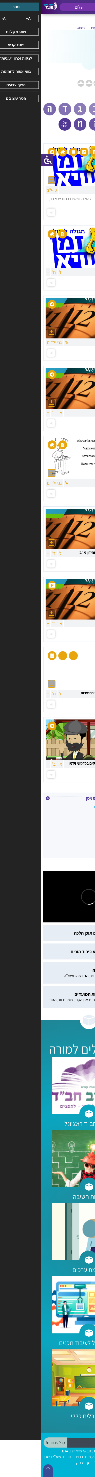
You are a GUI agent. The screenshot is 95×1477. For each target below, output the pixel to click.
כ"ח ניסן (83, 828)
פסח (86, 839)
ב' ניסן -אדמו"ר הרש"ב (70, 807)
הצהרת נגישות (63, 1451)
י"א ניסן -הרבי (78, 817)
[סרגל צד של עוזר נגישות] (6, 160)
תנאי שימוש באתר (35, 1451)
